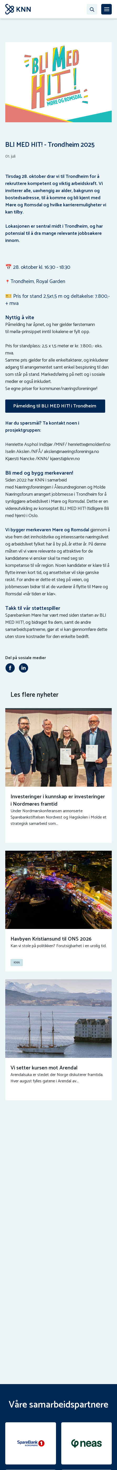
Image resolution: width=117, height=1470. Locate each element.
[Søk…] (92, 9)
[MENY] (106, 9)
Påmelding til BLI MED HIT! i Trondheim (55, 406)
